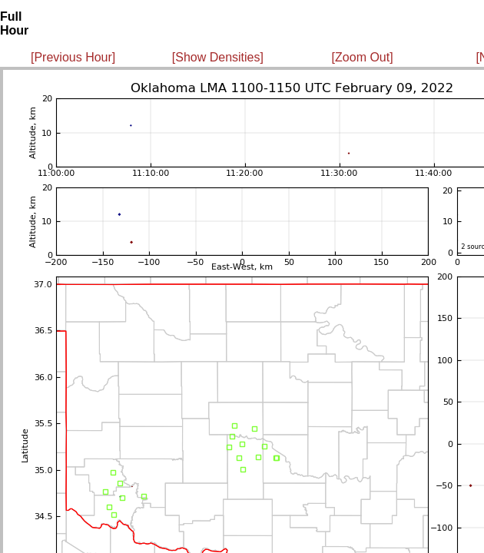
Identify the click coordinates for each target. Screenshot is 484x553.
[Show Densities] (218, 57)
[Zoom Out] (362, 57)
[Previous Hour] (73, 57)
